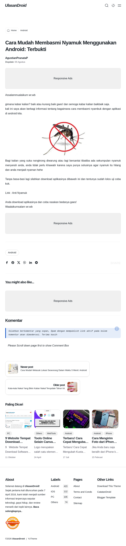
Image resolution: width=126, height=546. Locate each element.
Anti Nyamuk (19, 192)
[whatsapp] (24, 263)
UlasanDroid (16, 5)
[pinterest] (12, 263)
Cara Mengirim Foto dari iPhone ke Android (103, 441)
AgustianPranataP (16, 58)
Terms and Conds (83, 492)
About (77, 486)
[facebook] (7, 263)
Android (12, 252)
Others (39, 433)
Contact (78, 497)
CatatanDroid (104, 492)
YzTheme (32, 538)
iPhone (109, 433)
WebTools (51, 433)
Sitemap (78, 503)
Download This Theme (109, 486)
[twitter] (18, 263)
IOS (59, 491)
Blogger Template (106, 497)
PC (8, 433)
